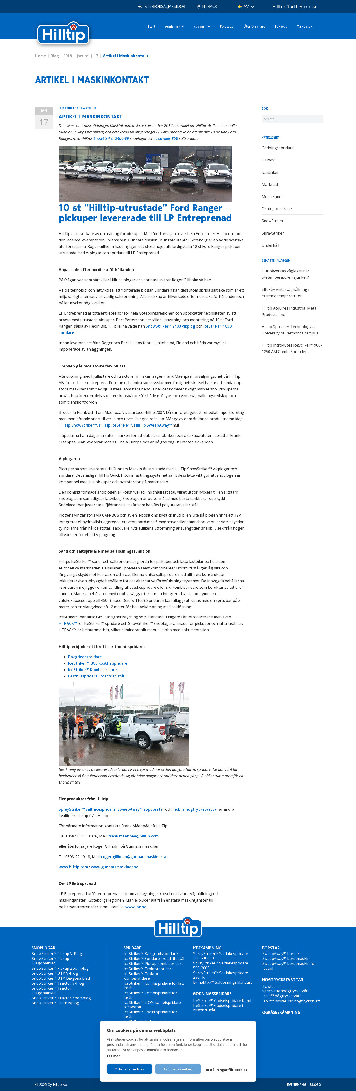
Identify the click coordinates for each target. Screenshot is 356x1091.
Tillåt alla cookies (129, 1069)
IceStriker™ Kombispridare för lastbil (150, 995)
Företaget (227, 26)
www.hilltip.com (73, 867)
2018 (67, 55)
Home (40, 55)
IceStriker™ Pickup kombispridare (153, 963)
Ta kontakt (305, 26)
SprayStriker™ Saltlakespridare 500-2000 (220, 965)
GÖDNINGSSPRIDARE (212, 993)
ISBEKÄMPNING (207, 948)
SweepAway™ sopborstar (141, 809)
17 (96, 55)
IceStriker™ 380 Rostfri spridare (98, 663)
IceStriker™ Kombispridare (92, 669)
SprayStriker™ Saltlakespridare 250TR (220, 975)
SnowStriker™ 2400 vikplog (170, 326)
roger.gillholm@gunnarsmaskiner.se (134, 856)
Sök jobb (281, 26)
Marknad (270, 184)
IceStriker (66, 108)
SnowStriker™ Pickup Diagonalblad (50, 961)
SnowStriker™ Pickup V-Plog (57, 953)
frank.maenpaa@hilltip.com (133, 836)
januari (83, 55)
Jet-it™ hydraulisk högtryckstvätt (291, 1001)
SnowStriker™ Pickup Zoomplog (60, 968)
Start (151, 26)
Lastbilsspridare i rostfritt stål (96, 676)
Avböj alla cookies (178, 1069)
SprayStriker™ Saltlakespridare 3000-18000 (220, 956)
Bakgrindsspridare (85, 656)
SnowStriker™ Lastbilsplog (55, 1003)
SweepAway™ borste (280, 953)
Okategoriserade (277, 208)
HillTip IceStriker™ (115, 425)
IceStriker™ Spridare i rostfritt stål (154, 958)
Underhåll (270, 245)
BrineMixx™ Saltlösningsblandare (223, 982)
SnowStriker (87, 108)
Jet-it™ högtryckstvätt (281, 995)
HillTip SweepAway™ (153, 425)
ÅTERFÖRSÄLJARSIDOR (165, 6)
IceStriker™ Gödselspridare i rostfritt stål (218, 1008)
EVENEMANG (296, 1084)
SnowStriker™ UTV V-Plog (55, 973)
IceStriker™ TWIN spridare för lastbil (150, 1014)
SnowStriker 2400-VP (111, 138)
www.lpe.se (135, 906)
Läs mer (113, 1056)
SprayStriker (273, 233)
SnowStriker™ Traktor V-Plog (58, 983)
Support (200, 26)
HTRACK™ (68, 623)
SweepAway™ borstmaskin (286, 958)
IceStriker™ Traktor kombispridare (141, 976)
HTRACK (209, 6)
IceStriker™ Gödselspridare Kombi (223, 1000)
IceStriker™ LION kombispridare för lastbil (152, 1005)
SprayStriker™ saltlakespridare (87, 809)
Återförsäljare (254, 26)
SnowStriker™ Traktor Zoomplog (61, 998)
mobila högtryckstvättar (195, 809)
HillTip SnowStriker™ (78, 425)
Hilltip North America (294, 6)
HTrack (268, 160)
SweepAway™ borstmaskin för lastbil (289, 966)
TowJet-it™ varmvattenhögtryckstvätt (285, 988)
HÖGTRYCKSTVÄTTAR (282, 979)
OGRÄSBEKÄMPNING (281, 1012)
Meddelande (272, 196)
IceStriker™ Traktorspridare (148, 968)
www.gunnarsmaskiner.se (114, 867)
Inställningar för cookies (226, 1069)
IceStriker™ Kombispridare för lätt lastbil (154, 985)
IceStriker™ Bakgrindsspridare (151, 953)
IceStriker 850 (166, 138)
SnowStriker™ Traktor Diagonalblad (51, 990)
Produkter (172, 26)
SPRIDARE (132, 948)
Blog (55, 55)
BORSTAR (271, 948)
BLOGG (315, 1084)
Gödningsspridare (278, 147)
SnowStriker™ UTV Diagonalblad (61, 978)
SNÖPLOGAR (43, 948)
